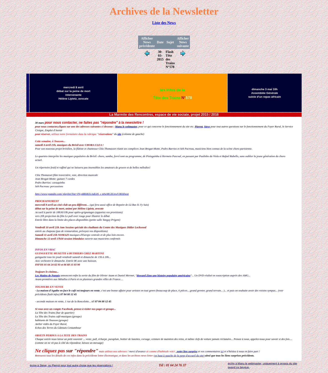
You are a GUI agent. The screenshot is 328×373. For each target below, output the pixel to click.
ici (222, 351)
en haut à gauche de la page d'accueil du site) (179, 355)
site (119, 134)
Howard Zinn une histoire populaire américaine (164, 275)
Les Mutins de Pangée (47, 275)
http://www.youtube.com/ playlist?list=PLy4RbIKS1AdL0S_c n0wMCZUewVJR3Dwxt (82, 193)
